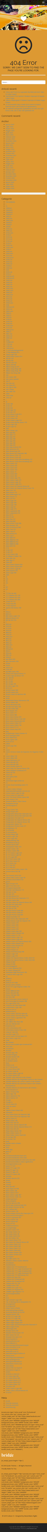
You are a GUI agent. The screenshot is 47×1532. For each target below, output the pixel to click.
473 (7, 583)
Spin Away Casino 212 (13, 1232)
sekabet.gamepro (11, 1199)
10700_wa (9, 323)
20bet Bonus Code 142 (13, 455)
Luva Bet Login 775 (12, 1034)
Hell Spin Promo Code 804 (14, 915)
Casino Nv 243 (10, 772)
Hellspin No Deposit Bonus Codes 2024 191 (20, 958)
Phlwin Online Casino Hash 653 (16, 1135)
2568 (7, 575)
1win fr (8, 381)
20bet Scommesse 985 (13, 527)
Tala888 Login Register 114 (15, 1292)
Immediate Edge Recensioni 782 (16, 972)
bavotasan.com (32, 1528)
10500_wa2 (9, 295)
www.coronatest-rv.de (13, 1347)
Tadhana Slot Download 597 (15, 1281)
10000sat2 (9, 210)
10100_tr (8, 235)
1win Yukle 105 (10, 391)
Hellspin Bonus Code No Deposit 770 (18, 921)
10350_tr (8, 274)
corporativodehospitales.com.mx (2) (18, 791)
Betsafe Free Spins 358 (13, 707)
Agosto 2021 (10, 157)
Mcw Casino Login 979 (13, 1038)
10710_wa (9, 328)
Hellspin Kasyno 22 (12, 950)
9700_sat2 (9, 637)
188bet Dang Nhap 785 (13, 371)
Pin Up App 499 (11, 1137)
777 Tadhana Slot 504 (13, 597)
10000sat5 (9, 212)
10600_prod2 (10, 307)
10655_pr (9, 317)
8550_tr (8, 612)
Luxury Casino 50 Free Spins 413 (16, 1036)
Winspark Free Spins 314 (14, 1337)
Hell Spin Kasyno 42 (12, 906)
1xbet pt (8, 398)
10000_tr (8, 216)
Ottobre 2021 (10, 153)
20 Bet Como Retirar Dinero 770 (16, 422)
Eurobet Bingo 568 (12, 834)
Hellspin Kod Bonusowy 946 (15, 952)
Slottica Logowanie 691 (13, 1217)
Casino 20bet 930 (11, 758)
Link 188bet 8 (10, 1020)
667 (7, 587)
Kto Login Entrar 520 (12, 1003)
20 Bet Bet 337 (11, 412)
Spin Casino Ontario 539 (13, 1252)
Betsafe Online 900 (12, 709)
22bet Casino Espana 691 (14, 566)
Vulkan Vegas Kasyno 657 (14, 1322)
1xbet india (9, 395)
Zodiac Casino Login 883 (14, 1388)
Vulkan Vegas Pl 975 (12, 1327)
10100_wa (9, 237)
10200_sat (9, 245)
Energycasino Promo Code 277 (16, 826)
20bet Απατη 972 (11, 534)
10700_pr (9, 319)
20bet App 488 (10, 439)
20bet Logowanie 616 (13, 513)
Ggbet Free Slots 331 (13, 886)
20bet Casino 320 (11, 463)
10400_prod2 (10, 276)
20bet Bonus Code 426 (13, 457)
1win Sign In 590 (11, 387)
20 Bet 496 (9, 404)
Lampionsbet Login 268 (13, 1007)
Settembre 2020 (11, 180)
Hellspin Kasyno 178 (12, 948)
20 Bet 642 (9, 408)
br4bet (8, 744)
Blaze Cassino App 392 (13, 729)
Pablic (7, 1108)
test (7, 1296)
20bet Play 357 (10, 519)
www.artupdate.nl (11, 1339)
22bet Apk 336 (10, 558)
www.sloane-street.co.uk (14, 1364)
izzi (7, 976)
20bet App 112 (10, 435)
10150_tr (8, 243)
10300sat (9, 266)
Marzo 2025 (9, 135)
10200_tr (8, 249)
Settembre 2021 (11, 155)
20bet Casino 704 (11, 470)
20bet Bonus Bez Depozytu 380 (16, 453)
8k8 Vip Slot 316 (11, 620)
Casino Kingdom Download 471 (16, 770)
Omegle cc (9, 1102)
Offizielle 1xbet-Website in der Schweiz (18, 1077)
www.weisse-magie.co (13, 1370)
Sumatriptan (10, 1263)
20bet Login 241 (11, 501)
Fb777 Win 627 (10, 867)
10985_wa (9, 338)
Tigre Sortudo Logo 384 (14, 1300)
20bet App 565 (10, 441)
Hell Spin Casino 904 (12, 900)
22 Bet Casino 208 (12, 554)
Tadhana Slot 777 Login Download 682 (19, 1271)
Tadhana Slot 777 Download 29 (16, 1267)
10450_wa (9, 282)
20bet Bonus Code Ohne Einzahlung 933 (19, 461)
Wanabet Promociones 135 (15, 1333)
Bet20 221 (9, 688)
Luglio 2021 (9, 159)
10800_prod (9, 330)
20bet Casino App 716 (13, 478)
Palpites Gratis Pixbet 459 (14, 1110)
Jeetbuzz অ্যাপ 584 (12, 983)
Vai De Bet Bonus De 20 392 (15, 1312)
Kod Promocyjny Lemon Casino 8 (17, 999)
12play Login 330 (11, 354)
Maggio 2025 (10, 131)
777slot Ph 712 (10, 601)
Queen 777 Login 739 (13, 1168)
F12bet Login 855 (11, 838)
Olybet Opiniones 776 (13, 1096)
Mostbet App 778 (11, 1053)
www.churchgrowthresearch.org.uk (17, 1345)
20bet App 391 (10, 437)
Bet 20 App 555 (11, 684)
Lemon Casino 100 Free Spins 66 (16, 1013)
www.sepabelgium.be (13, 1360)
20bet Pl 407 (10, 517)
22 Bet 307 (9, 550)
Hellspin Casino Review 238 (14, 943)
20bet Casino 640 (11, 466)
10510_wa (9, 297)
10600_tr (8, 313)
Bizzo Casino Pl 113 (12, 727)
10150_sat (9, 241)
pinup (7, 1141)
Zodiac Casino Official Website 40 (17, 1390)
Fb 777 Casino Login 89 (13, 855)
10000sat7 (9, 214)
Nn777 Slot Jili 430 (11, 1067)
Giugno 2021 (10, 162)
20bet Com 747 (11, 490)
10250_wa (9, 262)
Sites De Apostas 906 (13, 1203)
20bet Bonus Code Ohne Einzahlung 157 (19, 459)
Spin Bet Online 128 (12, 1238)
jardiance (9, 978)
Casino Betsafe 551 (12, 762)
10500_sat (9, 286)
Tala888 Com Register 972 (14, 1289)
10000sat (9, 208)
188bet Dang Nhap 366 (13, 369)
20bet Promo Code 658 (13, 523)
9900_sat (8, 643)
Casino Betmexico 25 (13, 760)
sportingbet (9, 1257)
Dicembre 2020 (11, 174)
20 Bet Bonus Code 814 (13, 414)
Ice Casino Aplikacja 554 (13, 968)
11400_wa (9, 346)
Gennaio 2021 (10, 172)
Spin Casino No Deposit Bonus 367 (17, 1242)
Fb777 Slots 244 (11, 863)
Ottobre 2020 (10, 178)
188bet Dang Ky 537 (12, 367)
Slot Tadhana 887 (11, 1209)
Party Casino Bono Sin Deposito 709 (18, 1116)
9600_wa (8, 632)
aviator (8, 665)
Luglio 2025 (9, 127)
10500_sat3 (9, 290)
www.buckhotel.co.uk (12, 1341)
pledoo (8, 1145)
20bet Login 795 (11, 505)
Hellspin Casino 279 (12, 923)
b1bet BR (9, 669)
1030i (7, 270)
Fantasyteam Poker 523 (13, 847)
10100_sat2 (9, 233)
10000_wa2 (9, 220)
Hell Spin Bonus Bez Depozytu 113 (17, 898)
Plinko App (9, 1149)
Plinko (7, 1147)
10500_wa (9, 292)
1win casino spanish (12, 379)
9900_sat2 (9, 645)
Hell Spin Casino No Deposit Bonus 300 (19, 902)
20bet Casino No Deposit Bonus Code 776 (20, 488)
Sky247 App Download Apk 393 (16, 1205)
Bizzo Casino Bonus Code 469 (15, 719)
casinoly (8, 779)
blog (7, 731)
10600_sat (9, 309)
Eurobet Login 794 (12, 836)
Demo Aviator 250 (12, 799)
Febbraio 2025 (10, 137)
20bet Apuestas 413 (12, 449)
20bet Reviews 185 (12, 525)
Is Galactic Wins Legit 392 (14, 974)
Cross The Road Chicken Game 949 (17, 797)
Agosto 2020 (10, 182)
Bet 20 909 (9, 682)
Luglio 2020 (9, 184)
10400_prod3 (10, 278)
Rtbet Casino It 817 (12, 1193)
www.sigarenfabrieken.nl (14, 1362)
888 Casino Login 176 (13, 616)
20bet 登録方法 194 (12, 540)
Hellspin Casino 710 (12, 927)
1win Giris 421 (10, 383)
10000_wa (9, 218)
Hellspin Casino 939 (12, 929)
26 (6, 577)
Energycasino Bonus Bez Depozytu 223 (19, 814)
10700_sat (9, 321)
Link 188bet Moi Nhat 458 (14, 1022)
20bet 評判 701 (10, 546)
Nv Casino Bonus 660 (13, 1069)
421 (7, 581)
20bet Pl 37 (9, 515)
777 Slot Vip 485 (11, 593)
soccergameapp (11, 1228)
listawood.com (10, 1026)
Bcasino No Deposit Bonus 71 (16, 674)
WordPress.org (10, 1407)
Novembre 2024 (11, 141)
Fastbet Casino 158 (12, 849)
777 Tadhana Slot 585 (13, 599)
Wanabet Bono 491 (12, 1331)
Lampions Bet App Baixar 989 (15, 1005)
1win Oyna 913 (10, 385)
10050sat (9, 225)
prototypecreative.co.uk (13, 1164)
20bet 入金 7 (10, 536)
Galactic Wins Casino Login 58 (15, 878)
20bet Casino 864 (11, 474)
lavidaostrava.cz (11, 1011)
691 (7, 589)
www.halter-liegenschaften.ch (15, 1353)
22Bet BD (9, 562)
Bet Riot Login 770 (12, 686)
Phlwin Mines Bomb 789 (13, 1131)
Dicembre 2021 (11, 151)
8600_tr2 (8, 614)
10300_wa (9, 268)
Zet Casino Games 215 (13, 1380)
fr (6, 873)
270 (7, 579)
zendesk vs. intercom (12, 1374)
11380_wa (9, 344)
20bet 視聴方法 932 (12, 542)
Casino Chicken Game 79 (14, 766)
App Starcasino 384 (12, 661)
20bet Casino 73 (11, 472)
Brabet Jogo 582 (11, 746)
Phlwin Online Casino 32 (13, 1133)
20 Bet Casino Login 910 (14, 420)
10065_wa (9, 231)
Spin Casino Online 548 (13, 1246)
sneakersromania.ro (12, 1226)
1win (7, 375)
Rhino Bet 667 (10, 1186)
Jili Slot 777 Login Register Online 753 (18, 987)
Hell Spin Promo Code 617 (14, 912)
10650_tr (8, 315)
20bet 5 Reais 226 (11, 431)
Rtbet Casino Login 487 (13, 1195)
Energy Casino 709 (12, 810)
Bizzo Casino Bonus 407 (13, 717)
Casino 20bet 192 (11, 756)
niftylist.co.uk (10, 1065)
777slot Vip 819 (11, 606)
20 (6, 402)
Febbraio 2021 (10, 170)
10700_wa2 (9, 326)
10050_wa (9, 229)
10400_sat (9, 280)
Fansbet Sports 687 (12, 845)
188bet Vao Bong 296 (13, 373)
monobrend (9, 1049)
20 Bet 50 (9, 406)
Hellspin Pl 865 (10, 962)
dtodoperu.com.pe (12, 803)
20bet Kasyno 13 (11, 496)
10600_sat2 (9, 311)
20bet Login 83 (11, 507)
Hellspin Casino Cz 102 (13, 935)
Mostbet (8, 1051)
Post (7, 1154)
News (7, 1063)
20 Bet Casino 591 (12, 418)
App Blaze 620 (10, 659)
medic (8, 1040)
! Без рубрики (10, 202)
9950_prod (9, 649)
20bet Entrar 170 (11, 492)
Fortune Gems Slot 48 (13, 871)
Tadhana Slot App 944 (13, 1277)
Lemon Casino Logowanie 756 (16, 1018)
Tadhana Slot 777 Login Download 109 (19, 1269)
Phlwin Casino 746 (11, 1121)
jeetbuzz (8, 981)
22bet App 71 (10, 560)
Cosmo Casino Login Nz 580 (15, 793)
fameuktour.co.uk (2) (12, 843)
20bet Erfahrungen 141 (13, 494)
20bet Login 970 (11, 509)
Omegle (8, 1100)
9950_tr (8, 651)
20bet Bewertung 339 (13, 451)
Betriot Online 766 (12, 702)
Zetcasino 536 (10, 1386)
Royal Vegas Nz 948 (12, 1189)
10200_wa (9, 251)
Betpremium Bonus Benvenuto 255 (17, 700)
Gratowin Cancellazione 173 (15, 890)
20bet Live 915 (10, 498)
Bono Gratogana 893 (13, 735)
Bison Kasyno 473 (11, 711)
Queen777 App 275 (12, 1172)
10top (8, 340)
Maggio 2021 (10, 164)
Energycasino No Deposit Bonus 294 (18, 820)
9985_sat (8, 655)
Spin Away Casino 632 (13, 1236)
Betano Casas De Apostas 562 (16, 694)
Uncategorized (10, 1306)
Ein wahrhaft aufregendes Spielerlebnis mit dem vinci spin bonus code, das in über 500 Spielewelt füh (25, 110)
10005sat (9, 223)
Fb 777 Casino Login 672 (14, 853)
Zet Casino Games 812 (13, 1382)
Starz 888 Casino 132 (12, 1259)
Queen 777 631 (10, 1166)
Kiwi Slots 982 (10, 997)
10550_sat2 (9, 303)
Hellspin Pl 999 (10, 964)
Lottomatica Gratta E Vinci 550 (16, 1030)
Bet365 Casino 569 (12, 690)
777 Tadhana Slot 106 (13, 595)
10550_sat (9, 301)
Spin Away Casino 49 (12, 1234)
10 (6, 206)
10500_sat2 (9, 288)
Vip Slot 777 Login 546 (13, 1318)
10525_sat (9, 299)
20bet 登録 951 (10, 538)
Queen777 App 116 (12, 1170)
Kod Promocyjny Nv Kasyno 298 (16, 1001)
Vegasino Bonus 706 (12, 1314)
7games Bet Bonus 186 (13, 608)
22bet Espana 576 (12, 571)
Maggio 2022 (10, 149)
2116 (7, 548)
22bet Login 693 (11, 573)
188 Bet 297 (10, 358)
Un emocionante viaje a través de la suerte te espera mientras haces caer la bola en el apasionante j (23, 106)
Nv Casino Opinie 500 (13, 1075)
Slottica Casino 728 (12, 1211)
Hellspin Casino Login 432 (14, 939)
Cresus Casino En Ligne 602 (15, 795)
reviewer (8, 1184)
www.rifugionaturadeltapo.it (15, 1357)
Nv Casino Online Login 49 (14, 1073)
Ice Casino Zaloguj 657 (13, 970)
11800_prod (9, 348)
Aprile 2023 (9, 145)
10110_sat (9, 239)
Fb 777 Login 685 (11, 857)
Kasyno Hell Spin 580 (12, 995)
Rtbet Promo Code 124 (13, 1197)
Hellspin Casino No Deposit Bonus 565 (18, 941)
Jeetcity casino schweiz (13, 985)
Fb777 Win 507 (10, 865)
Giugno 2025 (10, 129)
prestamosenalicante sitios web (16, 1158)
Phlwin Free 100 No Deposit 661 (16, 1125)
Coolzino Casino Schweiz (14, 789)
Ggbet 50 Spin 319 (12, 884)
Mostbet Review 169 (12, 1057)
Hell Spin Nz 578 (11, 908)
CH (7, 783)
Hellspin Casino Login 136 (14, 937)
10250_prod (9, 258)
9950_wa (8, 653)
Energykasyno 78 (11, 828)
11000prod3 (10, 342)
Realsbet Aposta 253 (12, 1178)
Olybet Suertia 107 (12, 1098)
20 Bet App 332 (11, 410)
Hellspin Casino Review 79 (14, 946)
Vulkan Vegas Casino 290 (14, 1320)
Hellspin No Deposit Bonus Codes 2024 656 (20, 960)
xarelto (8, 1372)
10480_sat (9, 284)
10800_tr (8, 332)
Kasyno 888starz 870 (12, 991)
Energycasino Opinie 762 (14, 824)
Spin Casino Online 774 (13, 1248)
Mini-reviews (10, 1042)
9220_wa (8, 630)
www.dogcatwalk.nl (12, 1349)
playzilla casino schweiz (13, 1143)
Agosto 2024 (10, 143)
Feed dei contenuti (12, 1403)
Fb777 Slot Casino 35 (13, 861)
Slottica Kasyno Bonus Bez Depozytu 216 (19, 1213)
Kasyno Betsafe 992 (12, 993)
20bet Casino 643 (11, 468)
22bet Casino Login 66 (13, 569)
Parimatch (9, 1112)
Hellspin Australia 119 (13, 917)
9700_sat (8, 634)
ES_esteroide (10, 830)
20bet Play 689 (10, 521)
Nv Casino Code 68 (12, 1071)
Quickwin (8, 1176)
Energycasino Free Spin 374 (15, 818)
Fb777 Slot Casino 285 (13, 859)
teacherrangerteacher (13, 1294)
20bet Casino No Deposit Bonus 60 (17, 486)
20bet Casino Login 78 (13, 482)
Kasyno (8, 989)
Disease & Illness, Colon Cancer (16, 801)
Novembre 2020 (11, 176)
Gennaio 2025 (10, 139)
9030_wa (8, 624)
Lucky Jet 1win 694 (12, 1032)
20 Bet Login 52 (11, 426)
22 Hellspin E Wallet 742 (13, 556)
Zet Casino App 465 (12, 1376)
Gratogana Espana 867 (13, 888)
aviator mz (9, 667)
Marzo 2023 (9, 147)
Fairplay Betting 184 (12, 840)
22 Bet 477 (9, 552)
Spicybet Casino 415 (12, 1230)
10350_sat (9, 272)
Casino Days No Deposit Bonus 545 (17, 768)
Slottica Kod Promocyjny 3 (14, 1215)
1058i (7, 305)
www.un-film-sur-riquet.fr (14, 1368)
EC (6, 807)
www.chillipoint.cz (11, 1343)
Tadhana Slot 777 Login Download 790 (19, 1273)
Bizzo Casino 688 (11, 715)
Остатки (8, 1392)
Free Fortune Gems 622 (13, 875)
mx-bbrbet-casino (12, 1061)
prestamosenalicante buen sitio (16, 1156)
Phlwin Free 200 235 (12, 1129)
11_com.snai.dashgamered (14, 350)
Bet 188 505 (10, 678)
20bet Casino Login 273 (13, 480)
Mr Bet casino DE (11, 1059)
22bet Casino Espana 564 (14, 564)
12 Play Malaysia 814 (12, 352)
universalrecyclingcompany (14, 1310)
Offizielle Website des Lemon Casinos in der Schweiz (23, 1081)
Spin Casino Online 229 (13, 1244)
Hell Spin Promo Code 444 (14, 910)
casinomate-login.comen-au (15, 781)
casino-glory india (11, 777)
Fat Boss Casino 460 (12, 851)
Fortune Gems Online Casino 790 (16, 869)
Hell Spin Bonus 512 (12, 896)
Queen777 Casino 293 (13, 1174)
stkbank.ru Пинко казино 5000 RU (17, 1261)
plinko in (8, 1152)
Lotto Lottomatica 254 (13, 1028)
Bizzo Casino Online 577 (13, 723)
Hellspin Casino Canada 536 (15, 933)
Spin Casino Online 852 (13, 1250)
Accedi (8, 1401)
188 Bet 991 (10, 361)
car (7, 748)
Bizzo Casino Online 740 (13, 725)
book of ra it (10, 742)
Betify (7, 698)
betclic (8, 696)
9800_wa (8, 639)
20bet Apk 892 (10, 433)
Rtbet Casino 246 (11, 1191)
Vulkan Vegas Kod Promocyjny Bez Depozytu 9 (21, 1324)
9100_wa (8, 626)
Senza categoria (11, 1201)
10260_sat (9, 264)
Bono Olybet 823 (11, 737)
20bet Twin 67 (10, 532)
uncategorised (10, 1304)
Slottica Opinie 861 (12, 1221)
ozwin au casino (11, 1106)
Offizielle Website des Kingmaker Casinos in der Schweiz (24, 1079)
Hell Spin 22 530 (11, 892)
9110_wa (8, 628)
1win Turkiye (10, 389)
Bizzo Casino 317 (11, 713)
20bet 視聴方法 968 (12, 544)
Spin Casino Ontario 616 (13, 1254)
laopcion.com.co (11, 1009)
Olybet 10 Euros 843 (12, 1092)
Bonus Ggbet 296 (11, 740)
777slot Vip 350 (11, 604)
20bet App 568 (10, 443)
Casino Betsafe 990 (12, 764)
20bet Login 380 (11, 503)
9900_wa (8, 647)
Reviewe (8, 1182)
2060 (7, 429)
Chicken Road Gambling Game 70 (17, 785)
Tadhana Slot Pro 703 (13, 1283)
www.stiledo (10, 1366)
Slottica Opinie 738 (12, 1219)
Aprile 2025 (9, 133)
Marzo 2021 (9, 168)
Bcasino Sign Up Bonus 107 (15, 676)
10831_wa (9, 334)
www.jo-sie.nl (10, 1355)
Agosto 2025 (10, 124)
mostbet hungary (11, 1055)
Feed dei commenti (12, 1405)
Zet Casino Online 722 (13, 1384)
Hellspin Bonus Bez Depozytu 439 (17, 919)
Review (8, 1180)
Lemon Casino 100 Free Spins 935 (17, 1015)
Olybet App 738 (11, 1094)
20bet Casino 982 (11, 476)
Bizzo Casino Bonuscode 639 (15, 721)
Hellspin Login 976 (12, 956)
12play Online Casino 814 (14, 356)
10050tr (8, 227)
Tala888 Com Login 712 (13, 1287)
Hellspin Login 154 (12, 954)
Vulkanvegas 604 (11, 1329)
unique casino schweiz (13, 1308)
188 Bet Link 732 (11, 363)
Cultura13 (23, 1527)
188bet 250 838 (11, 365)
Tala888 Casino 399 (12, 1285)
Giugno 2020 (10, 186)
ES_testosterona (11, 832)
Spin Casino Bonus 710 (13, 1240)
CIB (7, 787)
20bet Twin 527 (11, 529)
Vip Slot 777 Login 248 (13, 1316)
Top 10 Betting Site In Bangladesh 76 (18, 1302)
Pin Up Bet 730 (10, 1139)
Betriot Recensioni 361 (13, 704)
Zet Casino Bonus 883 (13, 1378)
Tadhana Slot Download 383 (15, 1279)
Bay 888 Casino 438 (12, 672)
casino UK (9, 775)
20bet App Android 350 (13, 447)
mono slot (9, 1046)
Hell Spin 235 (10, 894)
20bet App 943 (10, 445)
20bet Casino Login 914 (13, 484)
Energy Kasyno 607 (12, 812)
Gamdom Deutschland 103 (14, 880)
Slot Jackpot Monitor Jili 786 (15, 1207)
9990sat (8, 657)
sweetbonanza (10, 1265)
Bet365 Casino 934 (12, 692)
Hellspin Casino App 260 (14, 931)
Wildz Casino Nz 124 (12, 1335)
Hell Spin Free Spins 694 (13, 904)
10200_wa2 (9, 253)
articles (8, 663)
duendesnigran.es (11, 805)
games (8, 882)
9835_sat (8, 641)
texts (7, 1298)
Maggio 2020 (10, 188)
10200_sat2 (9, 247)
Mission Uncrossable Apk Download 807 (19, 1044)
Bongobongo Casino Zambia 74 (16, 733)
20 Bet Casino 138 (12, 416)
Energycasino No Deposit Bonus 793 (18, 822)
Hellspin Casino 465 (12, 925)
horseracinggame (11, 966)
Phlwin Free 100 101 (12, 1123)
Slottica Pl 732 (10, 1224)
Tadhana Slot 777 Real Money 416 (17, 1275)
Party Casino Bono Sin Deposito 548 (18, 1114)
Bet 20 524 (9, 680)
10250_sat (9, 260)
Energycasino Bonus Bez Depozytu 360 (19, 816)
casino (8, 750)
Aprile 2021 (9, 166)
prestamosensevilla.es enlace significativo (19, 1162)
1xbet (7, 393)
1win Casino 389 (11, 377)
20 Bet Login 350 (11, 424)
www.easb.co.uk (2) (12, 1351)
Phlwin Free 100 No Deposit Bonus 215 (19, 1127)
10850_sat (9, 336)
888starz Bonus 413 (12, 618)
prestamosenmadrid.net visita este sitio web (20, 1160)
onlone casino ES (11, 1104)
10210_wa (9, 255)
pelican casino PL (11, 1118)
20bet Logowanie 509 (13, 511)
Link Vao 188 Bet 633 (13, 1024)
